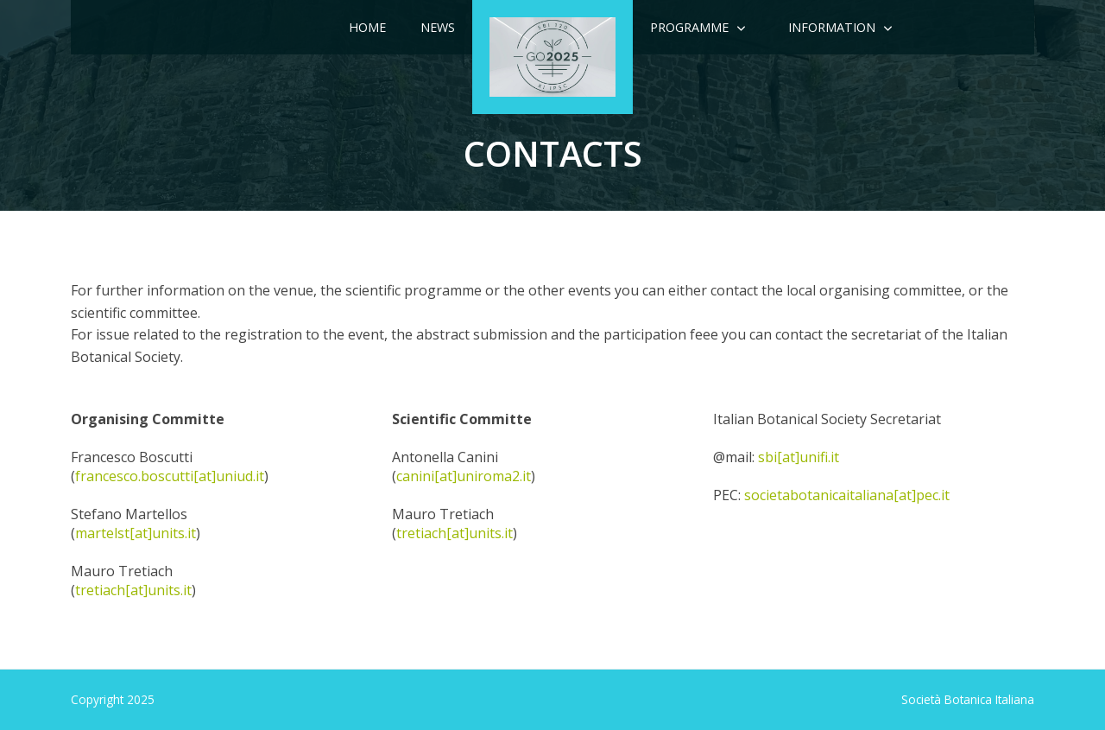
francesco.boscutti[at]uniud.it (169, 476)
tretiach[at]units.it (133, 590)
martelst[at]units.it (135, 533)
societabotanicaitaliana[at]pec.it (847, 495)
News (437, 27)
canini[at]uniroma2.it (463, 476)
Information (831, 27)
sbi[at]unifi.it (798, 457)
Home (367, 27)
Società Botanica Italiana (967, 699)
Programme (689, 27)
